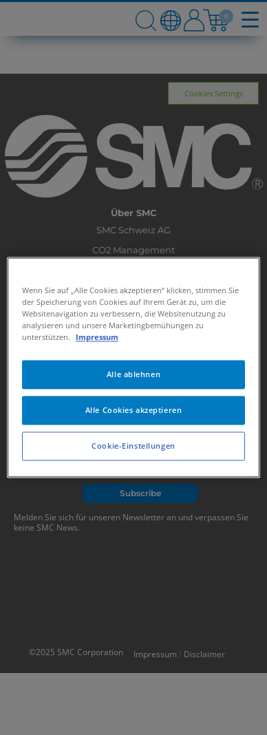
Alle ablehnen (133, 375)
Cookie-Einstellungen (133, 446)
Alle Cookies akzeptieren (133, 410)
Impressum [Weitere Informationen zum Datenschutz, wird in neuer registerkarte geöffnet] (97, 337)
